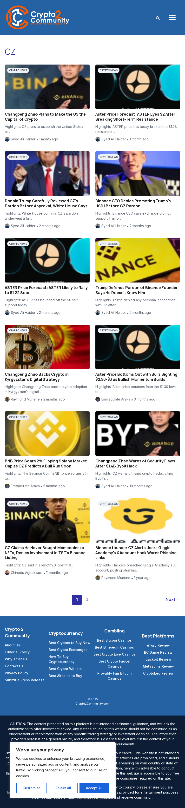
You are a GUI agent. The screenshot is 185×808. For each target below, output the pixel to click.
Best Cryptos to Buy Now (69, 643)
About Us (12, 645)
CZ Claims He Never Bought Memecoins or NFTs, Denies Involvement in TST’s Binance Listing (45, 552)
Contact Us (14, 666)
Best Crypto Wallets (65, 669)
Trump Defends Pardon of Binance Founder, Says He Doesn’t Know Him (137, 290)
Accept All (94, 788)
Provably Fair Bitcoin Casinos (114, 675)
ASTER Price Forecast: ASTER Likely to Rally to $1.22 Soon (46, 290)
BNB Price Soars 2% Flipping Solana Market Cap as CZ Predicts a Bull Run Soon (46, 463)
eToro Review (158, 645)
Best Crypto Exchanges (68, 650)
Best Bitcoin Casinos (114, 640)
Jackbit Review (158, 659)
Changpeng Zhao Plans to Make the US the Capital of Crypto (45, 117)
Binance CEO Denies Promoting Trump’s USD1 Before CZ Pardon (133, 203)
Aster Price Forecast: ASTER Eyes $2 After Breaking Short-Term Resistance (135, 117)
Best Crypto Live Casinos (114, 654)
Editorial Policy (17, 652)
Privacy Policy (16, 673)
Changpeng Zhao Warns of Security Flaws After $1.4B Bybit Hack (135, 463)
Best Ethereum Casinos (114, 647)
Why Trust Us (16, 659)
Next (173, 599)
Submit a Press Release (25, 680)
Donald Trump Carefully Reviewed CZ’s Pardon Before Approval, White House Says (46, 203)
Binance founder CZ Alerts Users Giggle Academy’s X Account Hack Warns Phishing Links (136, 552)
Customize (31, 788)
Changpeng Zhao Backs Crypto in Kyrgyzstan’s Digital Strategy (37, 377)
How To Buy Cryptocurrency (61, 659)
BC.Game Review (158, 652)
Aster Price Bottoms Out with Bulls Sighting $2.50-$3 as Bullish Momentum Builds (136, 377)
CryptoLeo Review (158, 673)
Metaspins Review (158, 666)
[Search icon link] (158, 17)
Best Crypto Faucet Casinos (115, 663)
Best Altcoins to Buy (65, 676)
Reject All (63, 788)
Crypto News (18, 70)
